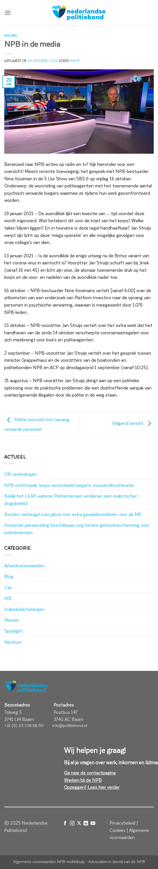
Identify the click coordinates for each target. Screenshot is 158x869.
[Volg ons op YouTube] (93, 823)
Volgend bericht (133, 423)
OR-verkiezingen (20, 474)
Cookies (117, 830)
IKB (8, 598)
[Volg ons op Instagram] (72, 823)
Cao (8, 587)
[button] (7, 13)
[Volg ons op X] (79, 823)
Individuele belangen (24, 609)
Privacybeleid (122, 822)
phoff (75, 61)
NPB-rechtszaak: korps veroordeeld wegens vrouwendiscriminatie (69, 485)
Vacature (13, 642)
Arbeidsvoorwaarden (24, 565)
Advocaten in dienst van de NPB (116, 861)
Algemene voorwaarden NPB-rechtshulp (49, 861)
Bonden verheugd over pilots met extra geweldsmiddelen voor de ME (73, 514)
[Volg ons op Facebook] (65, 823)
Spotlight (13, 630)
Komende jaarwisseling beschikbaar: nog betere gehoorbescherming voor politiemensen (76, 528)
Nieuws (10, 35)
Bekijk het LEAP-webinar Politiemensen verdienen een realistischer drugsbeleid (70, 499)
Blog (8, 576)
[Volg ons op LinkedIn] (86, 823)
